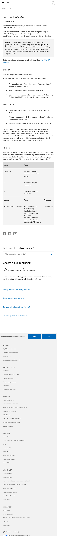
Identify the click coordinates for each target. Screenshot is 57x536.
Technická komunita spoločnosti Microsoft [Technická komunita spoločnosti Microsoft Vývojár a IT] (14, 485)
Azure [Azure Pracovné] (4, 444)
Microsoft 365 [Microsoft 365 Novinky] (6, 356)
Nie (49, 336)
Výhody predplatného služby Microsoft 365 (18, 289)
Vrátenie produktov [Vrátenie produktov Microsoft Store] (8, 378)
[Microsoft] (28, 1)
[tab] (13, 270)
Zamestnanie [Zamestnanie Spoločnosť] (6, 510)
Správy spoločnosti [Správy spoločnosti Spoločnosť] (8, 514)
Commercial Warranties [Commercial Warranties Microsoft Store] (9, 389)
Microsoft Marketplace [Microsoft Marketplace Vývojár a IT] (9, 488)
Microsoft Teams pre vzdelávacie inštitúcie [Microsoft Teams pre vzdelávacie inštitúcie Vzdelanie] (15, 407)
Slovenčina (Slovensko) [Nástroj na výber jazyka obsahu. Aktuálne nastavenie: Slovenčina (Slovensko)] (12, 532)
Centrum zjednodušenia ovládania (15, 316)
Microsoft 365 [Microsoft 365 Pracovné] (6, 452)
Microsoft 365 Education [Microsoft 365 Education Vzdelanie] (9, 411)
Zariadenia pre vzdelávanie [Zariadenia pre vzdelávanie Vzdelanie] (10, 404)
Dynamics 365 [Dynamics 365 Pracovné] (7, 448)
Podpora (5, 8)
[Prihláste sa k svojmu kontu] (53, 3)
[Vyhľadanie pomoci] (8, 3)
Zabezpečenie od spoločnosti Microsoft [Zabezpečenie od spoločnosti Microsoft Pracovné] (14, 440)
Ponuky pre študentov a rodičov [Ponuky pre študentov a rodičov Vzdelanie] (11, 422)
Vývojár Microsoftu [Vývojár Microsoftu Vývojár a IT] (8, 473)
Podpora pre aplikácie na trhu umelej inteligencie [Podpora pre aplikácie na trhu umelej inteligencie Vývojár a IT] (16, 481)
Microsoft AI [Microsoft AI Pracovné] (6, 437)
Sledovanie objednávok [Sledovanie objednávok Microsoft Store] (9, 382)
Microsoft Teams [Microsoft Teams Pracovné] (7, 463)
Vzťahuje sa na (9, 21)
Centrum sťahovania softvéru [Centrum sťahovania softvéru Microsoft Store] (11, 374)
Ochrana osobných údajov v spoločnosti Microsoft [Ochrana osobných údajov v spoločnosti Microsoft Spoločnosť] (16, 518)
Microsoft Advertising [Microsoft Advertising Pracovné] (9, 455)
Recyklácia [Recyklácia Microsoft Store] (6, 385)
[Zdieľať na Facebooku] (4, 233)
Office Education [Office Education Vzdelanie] (7, 415)
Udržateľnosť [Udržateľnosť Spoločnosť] (6, 525)
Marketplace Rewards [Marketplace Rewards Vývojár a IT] (9, 496)
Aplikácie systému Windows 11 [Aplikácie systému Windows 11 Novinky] (11, 360)
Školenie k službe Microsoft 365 (14, 298)
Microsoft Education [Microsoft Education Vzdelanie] (8, 400)
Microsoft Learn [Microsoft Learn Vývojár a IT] (7, 477)
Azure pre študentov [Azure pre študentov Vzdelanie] (8, 426)
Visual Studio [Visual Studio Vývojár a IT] (6, 499)
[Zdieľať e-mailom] (14, 233)
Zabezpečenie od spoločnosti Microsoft (16, 307)
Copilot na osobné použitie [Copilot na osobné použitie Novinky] (10, 352)
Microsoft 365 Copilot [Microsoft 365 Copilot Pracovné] (9, 459)
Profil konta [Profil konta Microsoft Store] (6, 371)
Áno (34, 336)
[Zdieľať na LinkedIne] (8, 233)
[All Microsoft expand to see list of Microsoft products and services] (3, 3)
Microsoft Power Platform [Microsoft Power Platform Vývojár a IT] (10, 492)
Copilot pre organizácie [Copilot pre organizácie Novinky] (9, 349)
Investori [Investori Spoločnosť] (5, 521)
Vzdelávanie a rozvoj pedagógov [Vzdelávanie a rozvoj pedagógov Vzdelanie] (12, 418)
